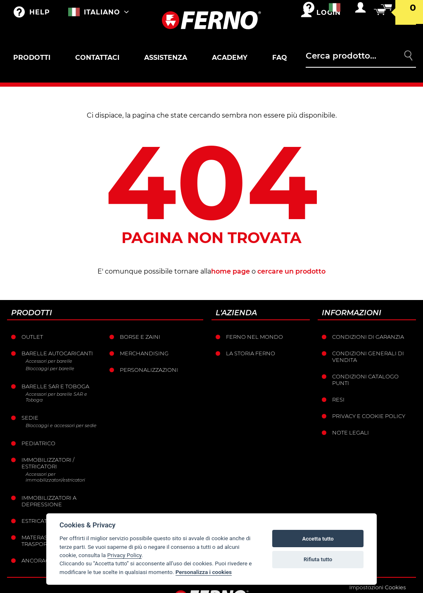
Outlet (32, 336)
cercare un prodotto (291, 271)
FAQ (279, 57)
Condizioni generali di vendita (368, 356)
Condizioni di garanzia (368, 336)
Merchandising (144, 353)
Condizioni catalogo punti (365, 379)
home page (230, 271)
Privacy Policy (124, 555)
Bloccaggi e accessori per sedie (61, 425)
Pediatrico (38, 443)
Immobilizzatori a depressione (48, 501)
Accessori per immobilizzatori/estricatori (55, 477)
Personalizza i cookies (204, 572)
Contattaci (97, 57)
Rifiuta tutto (318, 559)
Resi (338, 399)
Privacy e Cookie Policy (368, 416)
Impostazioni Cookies (377, 587)
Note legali (350, 432)
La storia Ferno (250, 353)
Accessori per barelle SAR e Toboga (56, 397)
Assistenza (165, 57)
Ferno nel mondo (254, 336)
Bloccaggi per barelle (50, 368)
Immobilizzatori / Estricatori (47, 463)
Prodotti (31, 57)
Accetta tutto (317, 539)
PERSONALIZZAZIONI (149, 369)
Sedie (29, 417)
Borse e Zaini (140, 336)
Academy (229, 57)
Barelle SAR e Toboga (55, 386)
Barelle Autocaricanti (57, 353)
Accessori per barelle (49, 361)
